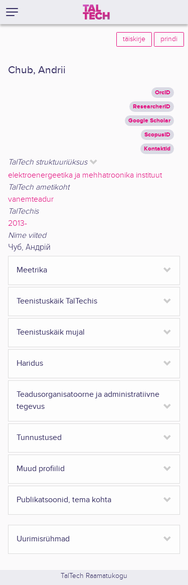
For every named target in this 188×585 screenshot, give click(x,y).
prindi (168, 39)
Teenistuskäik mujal (51, 332)
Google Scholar (149, 120)
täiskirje (134, 39)
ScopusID (157, 134)
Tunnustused (39, 438)
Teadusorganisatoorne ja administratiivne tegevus (88, 400)
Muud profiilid (41, 469)
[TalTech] (96, 12)
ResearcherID (151, 106)
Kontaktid (157, 149)
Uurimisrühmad (43, 539)
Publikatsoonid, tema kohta (64, 500)
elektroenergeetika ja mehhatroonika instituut (85, 175)
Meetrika (32, 270)
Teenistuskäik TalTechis (57, 301)
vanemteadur (31, 199)
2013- (17, 223)
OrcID (162, 92)
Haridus (30, 363)
